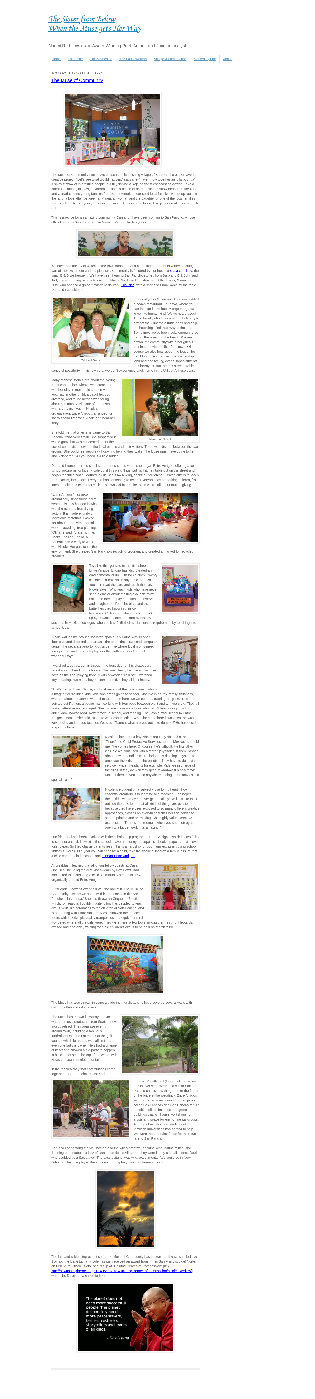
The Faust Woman (133, 59)
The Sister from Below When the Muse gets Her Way (94, 24)
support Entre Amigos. (118, 856)
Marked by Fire (205, 59)
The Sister (75, 59)
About (227, 59)
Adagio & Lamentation (170, 59)
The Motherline (101, 59)
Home (56, 59)
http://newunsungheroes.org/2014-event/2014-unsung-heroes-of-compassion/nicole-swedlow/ (121, 1271)
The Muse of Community (77, 80)
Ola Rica (127, 285)
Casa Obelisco (181, 271)
